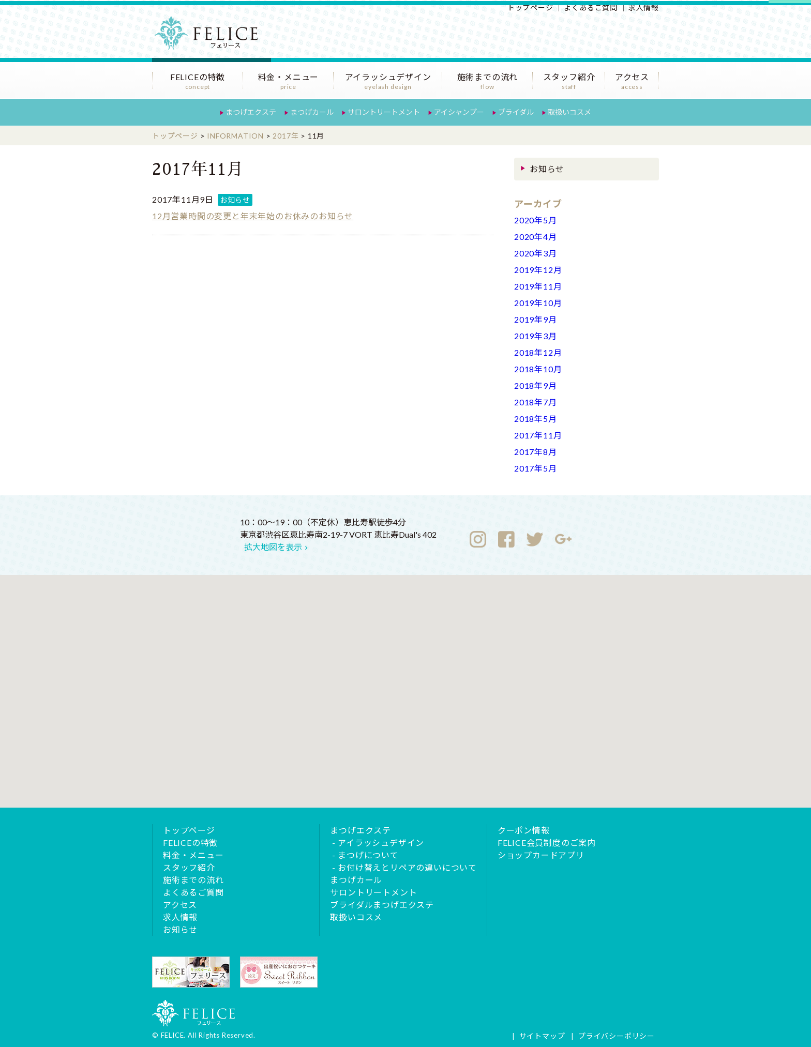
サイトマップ (542, 1035)
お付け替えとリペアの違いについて (407, 867)
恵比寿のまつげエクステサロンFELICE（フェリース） (211, 39)
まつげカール (312, 112)
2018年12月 (538, 352)
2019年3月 (535, 336)
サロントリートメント (384, 112)
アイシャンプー (459, 112)
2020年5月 (535, 220)
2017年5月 (535, 468)
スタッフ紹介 (569, 81)
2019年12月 (538, 270)
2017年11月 (538, 435)
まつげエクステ (251, 112)
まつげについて (368, 855)
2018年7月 (535, 402)
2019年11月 (538, 286)
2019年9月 (535, 319)
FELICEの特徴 (198, 81)
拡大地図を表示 (273, 547)
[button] (405, 681)
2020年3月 (535, 253)
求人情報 (643, 7)
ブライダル (516, 112)
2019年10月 (538, 303)
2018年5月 (535, 418)
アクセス (632, 81)
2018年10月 (538, 369)
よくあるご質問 (591, 7)
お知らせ (235, 199)
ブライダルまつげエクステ (382, 904)
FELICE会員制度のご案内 (547, 842)
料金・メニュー (288, 81)
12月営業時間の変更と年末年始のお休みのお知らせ (252, 216)
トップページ (530, 7)
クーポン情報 (524, 830)
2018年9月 (535, 385)
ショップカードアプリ (541, 855)
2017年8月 (535, 452)
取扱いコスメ (569, 112)
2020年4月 (535, 236)
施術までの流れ (487, 81)
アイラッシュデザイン (388, 81)
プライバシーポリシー (616, 1035)
